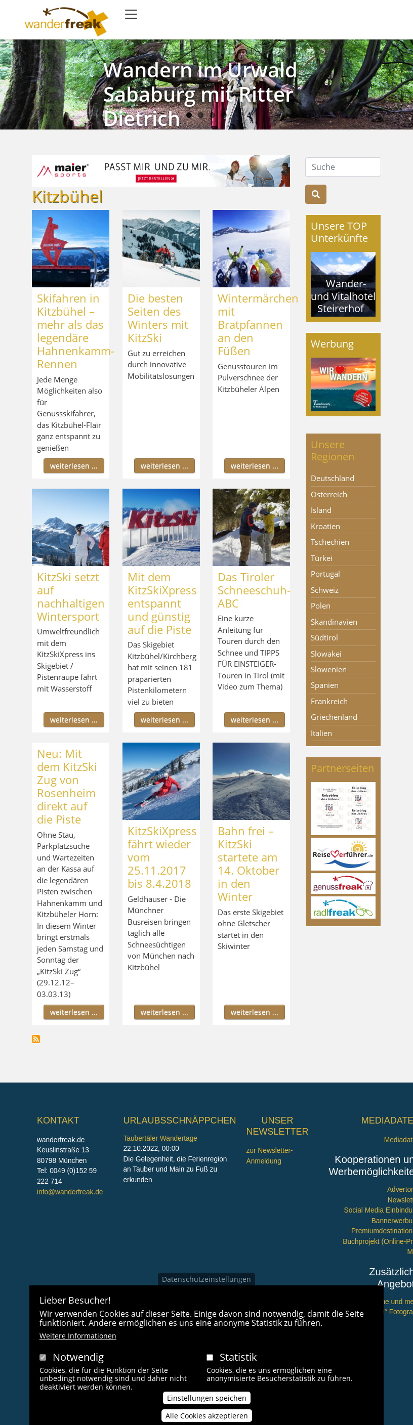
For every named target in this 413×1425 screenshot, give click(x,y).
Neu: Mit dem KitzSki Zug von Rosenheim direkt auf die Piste (67, 786)
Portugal (325, 574)
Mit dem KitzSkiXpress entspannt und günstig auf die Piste (162, 603)
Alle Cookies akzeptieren (207, 1415)
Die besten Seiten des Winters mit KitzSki (158, 317)
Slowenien (329, 669)
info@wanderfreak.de (70, 1192)
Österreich (329, 494)
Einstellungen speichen (206, 1398)
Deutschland (332, 478)
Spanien (325, 685)
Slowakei (326, 654)
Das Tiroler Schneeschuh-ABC (254, 590)
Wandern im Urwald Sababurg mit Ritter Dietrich (200, 94)
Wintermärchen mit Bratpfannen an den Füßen (258, 324)
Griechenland (334, 717)
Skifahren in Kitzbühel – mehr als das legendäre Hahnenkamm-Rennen (75, 330)
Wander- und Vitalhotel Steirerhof (343, 295)
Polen (321, 605)
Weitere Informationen (77, 1336)
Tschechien (330, 542)
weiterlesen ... (74, 465)
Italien (321, 733)
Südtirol (324, 637)
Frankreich (329, 701)
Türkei (322, 558)
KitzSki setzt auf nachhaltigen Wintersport (71, 596)
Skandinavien (334, 622)
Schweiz (325, 590)
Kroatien (325, 526)
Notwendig (78, 1357)
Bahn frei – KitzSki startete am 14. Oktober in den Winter (248, 863)
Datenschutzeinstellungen (206, 1279)
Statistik (238, 1357)
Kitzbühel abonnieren (36, 1039)
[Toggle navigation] (131, 14)
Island (321, 510)
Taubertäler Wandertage (160, 1138)
